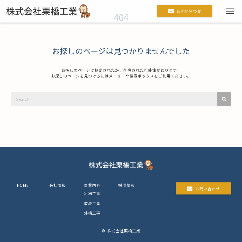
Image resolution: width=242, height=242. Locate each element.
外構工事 (92, 213)
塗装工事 (92, 203)
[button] (184, 11)
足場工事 (92, 193)
